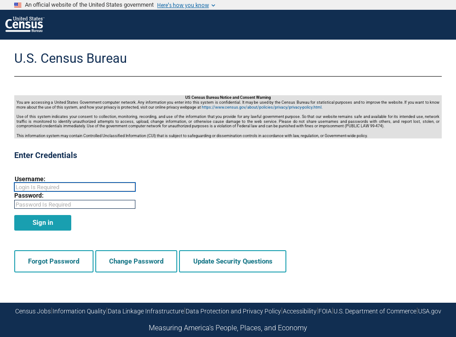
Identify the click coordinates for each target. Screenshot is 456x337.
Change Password (136, 261)
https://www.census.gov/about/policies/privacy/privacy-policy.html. (262, 107)
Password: (29, 195)
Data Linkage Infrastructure (146, 311)
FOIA (325, 311)
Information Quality (79, 311)
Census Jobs (33, 311)
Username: (30, 179)
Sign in (43, 223)
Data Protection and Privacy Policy (233, 311)
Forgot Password (53, 261)
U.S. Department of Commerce (375, 311)
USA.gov (429, 311)
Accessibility (300, 311)
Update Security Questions (233, 261)
